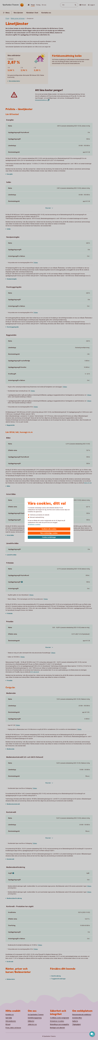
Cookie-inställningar (49, 537)
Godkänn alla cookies (49, 529)
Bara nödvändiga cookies (49, 533)
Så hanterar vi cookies (34, 524)
